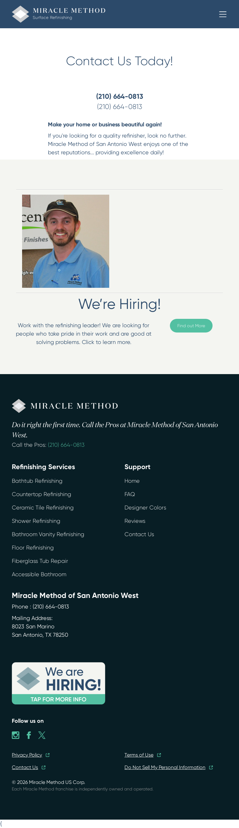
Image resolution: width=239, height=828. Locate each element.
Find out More (191, 325)
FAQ (129, 494)
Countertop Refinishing (41, 494)
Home (132, 481)
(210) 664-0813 (66, 445)
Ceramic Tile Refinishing (43, 507)
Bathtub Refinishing (37, 481)
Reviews (134, 521)
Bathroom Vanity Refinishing (48, 534)
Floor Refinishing (33, 548)
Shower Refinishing (36, 521)
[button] (222, 14)
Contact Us (139, 534)
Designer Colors (145, 507)
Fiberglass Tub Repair (40, 561)
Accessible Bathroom (39, 574)
